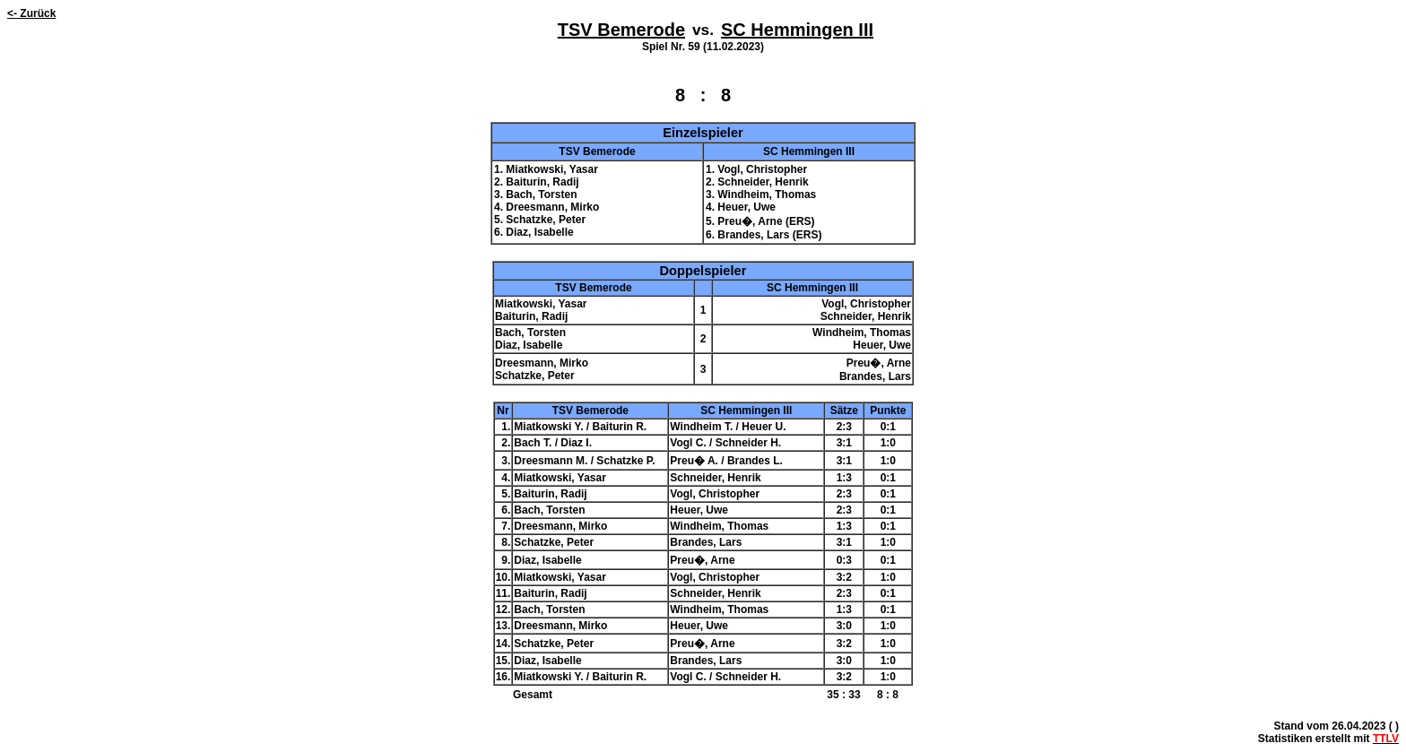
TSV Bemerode (621, 29)
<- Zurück (31, 13)
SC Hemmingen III (797, 29)
